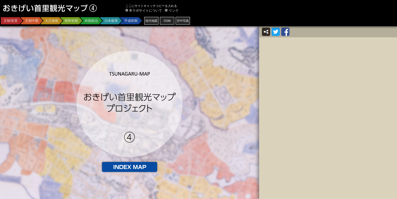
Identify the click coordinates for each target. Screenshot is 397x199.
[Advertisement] (329, 16)
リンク (174, 10)
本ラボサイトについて (145, 10)
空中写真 (183, 20)
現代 (151, 20)
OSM (167, 20)
